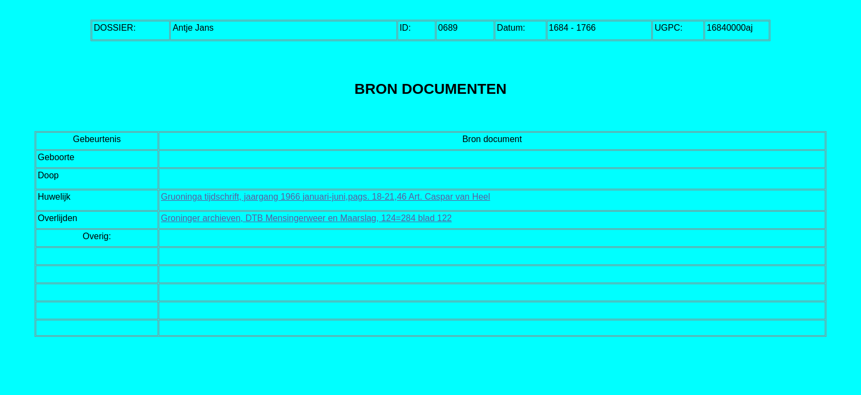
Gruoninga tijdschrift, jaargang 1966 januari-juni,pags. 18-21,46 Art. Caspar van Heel (325, 196)
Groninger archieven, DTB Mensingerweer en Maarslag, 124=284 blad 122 (306, 218)
